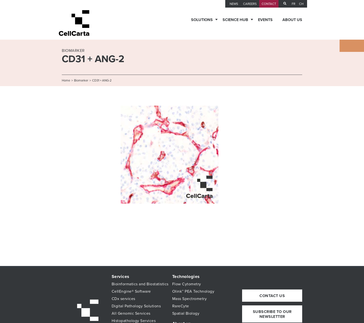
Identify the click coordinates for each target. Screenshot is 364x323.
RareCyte (180, 306)
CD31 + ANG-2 (102, 80)
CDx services (123, 298)
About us (292, 19)
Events (265, 19)
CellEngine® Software (131, 291)
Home (66, 80)
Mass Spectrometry (189, 298)
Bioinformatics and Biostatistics (140, 284)
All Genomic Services (131, 313)
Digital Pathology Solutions (136, 306)
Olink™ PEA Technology (193, 291)
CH (301, 4)
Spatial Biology (186, 313)
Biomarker (81, 80)
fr (293, 4)
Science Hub (235, 19)
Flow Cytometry (186, 284)
